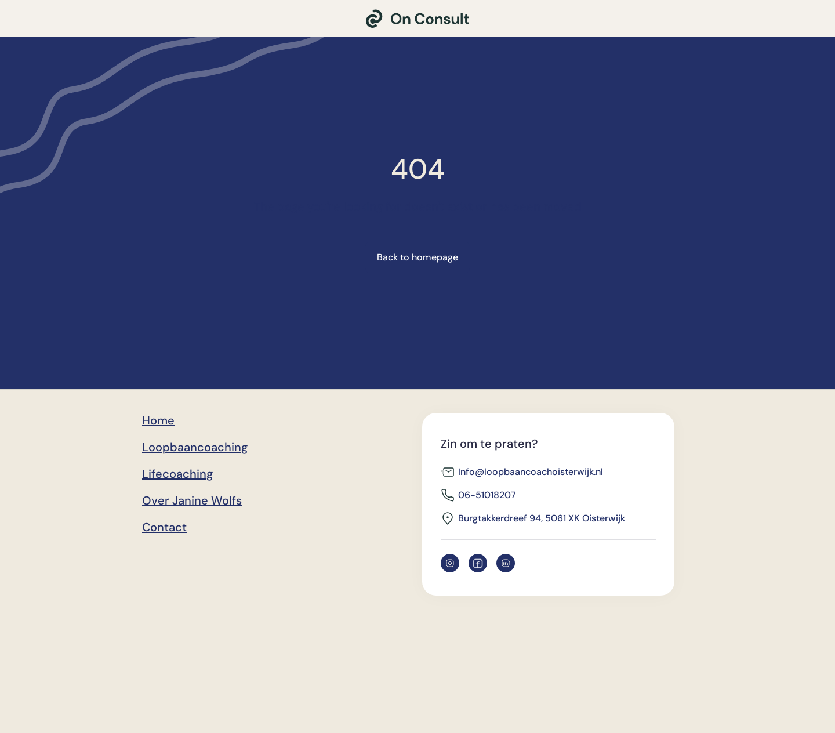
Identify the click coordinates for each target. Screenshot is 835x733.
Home (158, 420)
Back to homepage (417, 257)
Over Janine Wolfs (192, 500)
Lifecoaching (177, 473)
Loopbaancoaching (195, 447)
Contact (164, 527)
